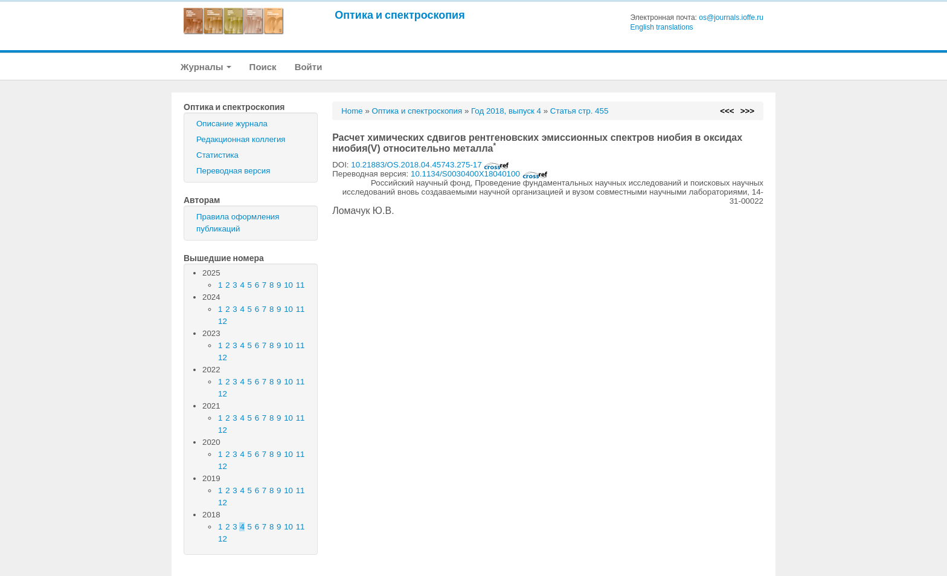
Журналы (206, 67)
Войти (309, 67)
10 (288, 285)
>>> (747, 110)
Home (352, 110)
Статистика (217, 155)
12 (222, 321)
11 (300, 285)
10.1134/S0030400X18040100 (479, 173)
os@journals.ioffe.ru (731, 17)
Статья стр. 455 (579, 110)
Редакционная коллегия (241, 139)
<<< (727, 110)
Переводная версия (233, 170)
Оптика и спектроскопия (400, 15)
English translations (662, 27)
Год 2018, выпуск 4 (506, 110)
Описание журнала (232, 123)
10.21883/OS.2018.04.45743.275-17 (430, 164)
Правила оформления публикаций (237, 222)
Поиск (263, 67)
